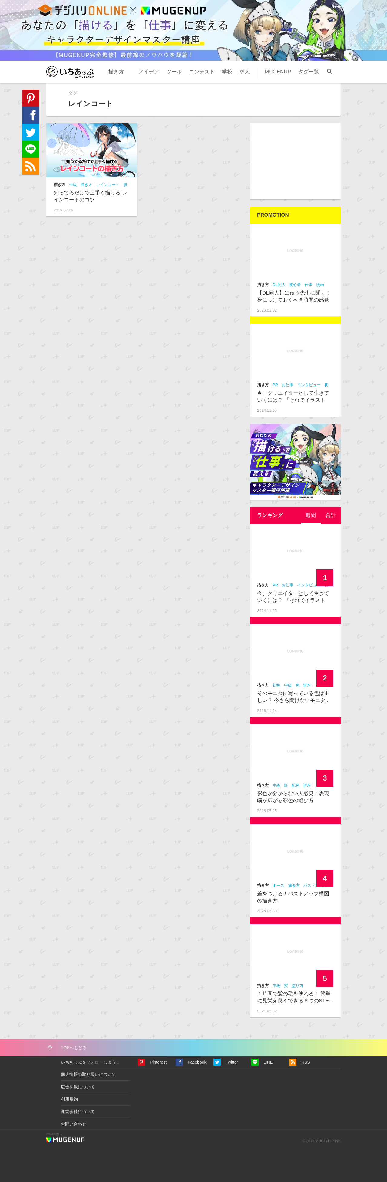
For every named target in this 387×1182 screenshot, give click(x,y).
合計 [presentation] (331, 515)
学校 (227, 72)
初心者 (295, 284)
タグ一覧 (308, 72)
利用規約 (69, 1099)
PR (275, 385)
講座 (307, 685)
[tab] (311, 515)
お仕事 (287, 385)
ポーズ (278, 885)
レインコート (108, 184)
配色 (295, 785)
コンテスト (202, 72)
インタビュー (309, 385)
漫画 (320, 284)
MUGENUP (278, 72)
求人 (245, 72)
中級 (73, 184)
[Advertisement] (295, 161)
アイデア (148, 72)
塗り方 (297, 985)
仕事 (309, 284)
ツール (174, 72)
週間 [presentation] (311, 515)
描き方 (116, 72)
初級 (276, 685)
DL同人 (279, 284)
